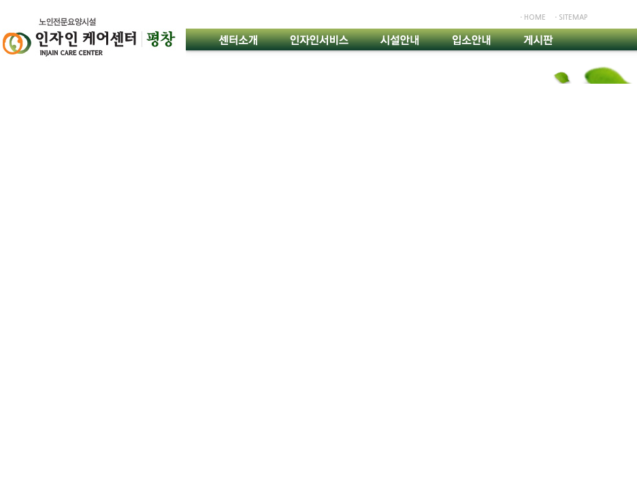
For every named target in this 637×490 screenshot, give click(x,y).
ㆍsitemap (570, 17)
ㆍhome (532, 17)
